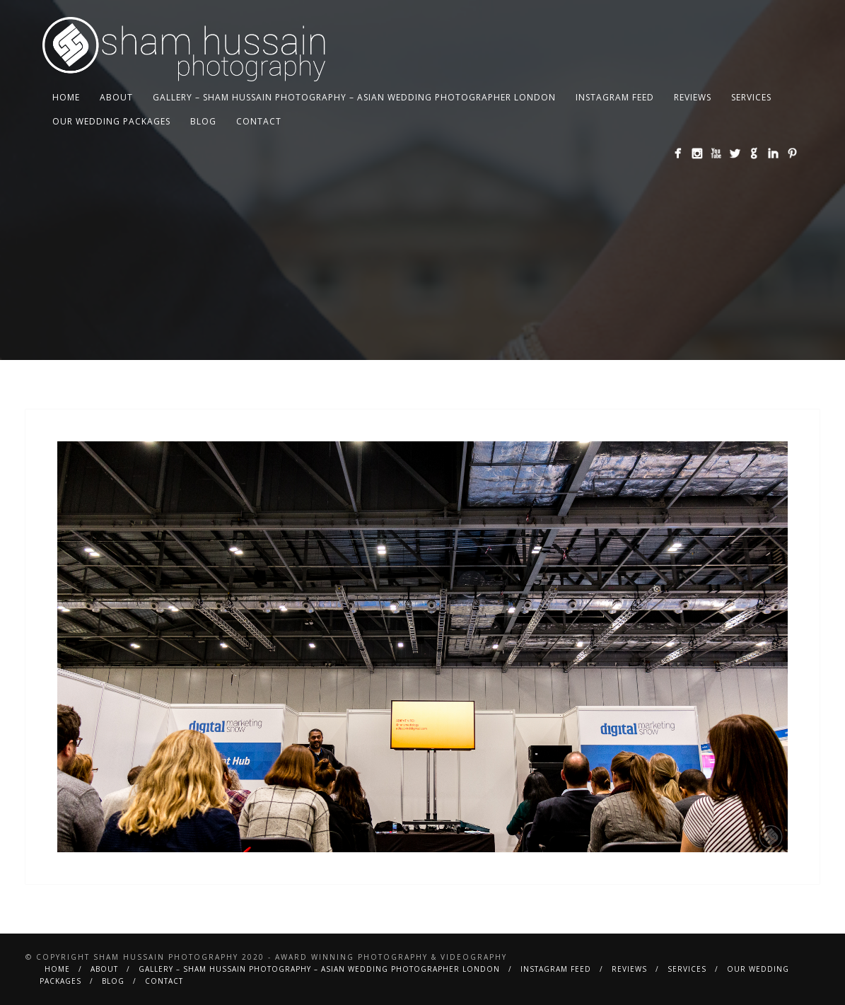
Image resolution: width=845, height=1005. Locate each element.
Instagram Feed (615, 97)
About (116, 97)
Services (751, 97)
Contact (258, 121)
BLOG (203, 121)
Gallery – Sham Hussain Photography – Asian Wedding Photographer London (354, 97)
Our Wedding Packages (111, 121)
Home (66, 97)
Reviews (692, 97)
